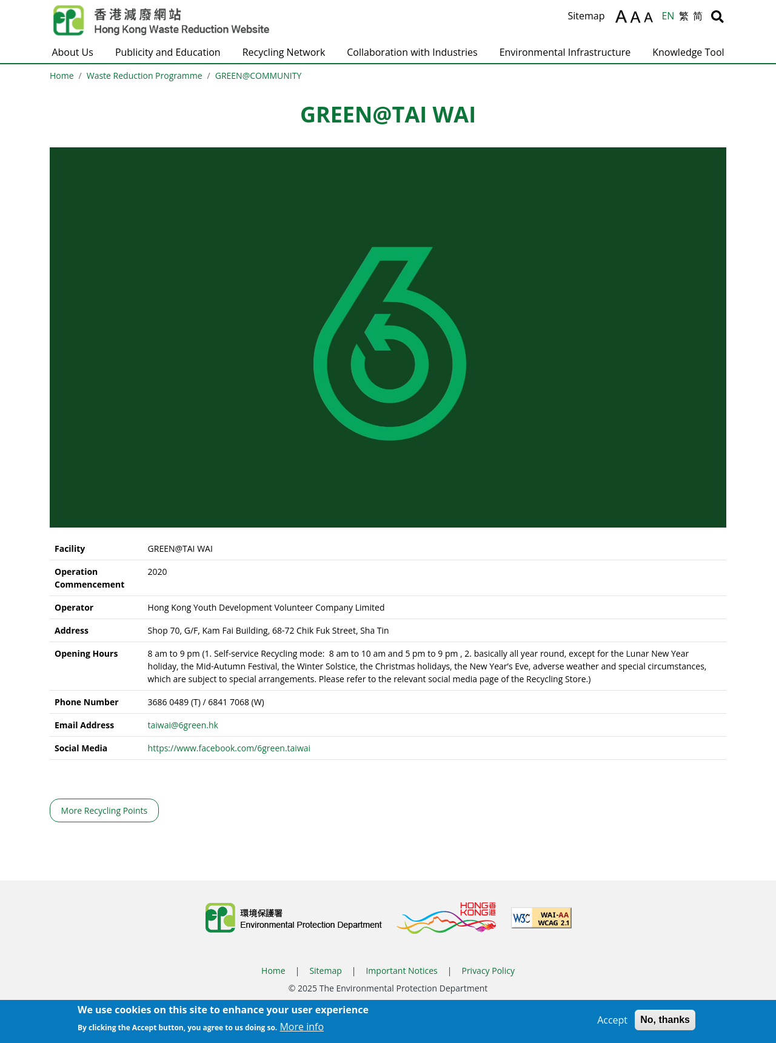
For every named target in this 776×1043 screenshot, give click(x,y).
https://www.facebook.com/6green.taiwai (229, 748)
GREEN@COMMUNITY (258, 75)
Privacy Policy (487, 970)
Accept (612, 1023)
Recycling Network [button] (284, 52)
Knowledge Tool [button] (688, 52)
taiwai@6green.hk (183, 725)
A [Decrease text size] (650, 19)
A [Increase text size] (621, 16)
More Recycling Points (104, 810)
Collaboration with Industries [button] (412, 52)
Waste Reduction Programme (144, 75)
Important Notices (401, 970)
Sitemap (585, 15)
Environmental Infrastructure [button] (565, 52)
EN (667, 15)
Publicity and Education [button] (168, 52)
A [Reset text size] (636, 17)
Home (62, 75)
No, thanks (665, 1023)
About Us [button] (72, 52)
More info (301, 1029)
